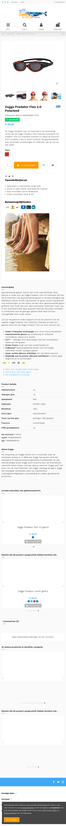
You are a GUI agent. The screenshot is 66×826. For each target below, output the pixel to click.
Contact (22, 2)
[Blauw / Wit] (27, 757)
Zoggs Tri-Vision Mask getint (33, 683)
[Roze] (30, 757)
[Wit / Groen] (29, 601)
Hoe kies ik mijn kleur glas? (18, 372)
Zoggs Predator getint (33, 747)
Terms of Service (10, 813)
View (33, 605)
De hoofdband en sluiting (17, 374)
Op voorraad (7, 434)
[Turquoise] (36, 757)
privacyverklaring (27, 808)
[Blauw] (26, 601)
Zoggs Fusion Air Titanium (33, 591)
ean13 (4, 437)
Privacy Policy (52, 810)
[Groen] (32, 601)
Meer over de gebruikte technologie (22, 369)
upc (3, 440)
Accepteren (11, 820)
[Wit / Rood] (39, 757)
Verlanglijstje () (59, 2)
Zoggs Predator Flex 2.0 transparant (33, 527)
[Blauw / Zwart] (33, 757)
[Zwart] (34, 601)
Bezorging (14, 2)
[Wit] (32, 693)
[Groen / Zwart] (37, 601)
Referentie (10, 115)
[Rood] (40, 601)
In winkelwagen (26, 165)
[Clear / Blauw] (32, 537)
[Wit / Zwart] (34, 537)
